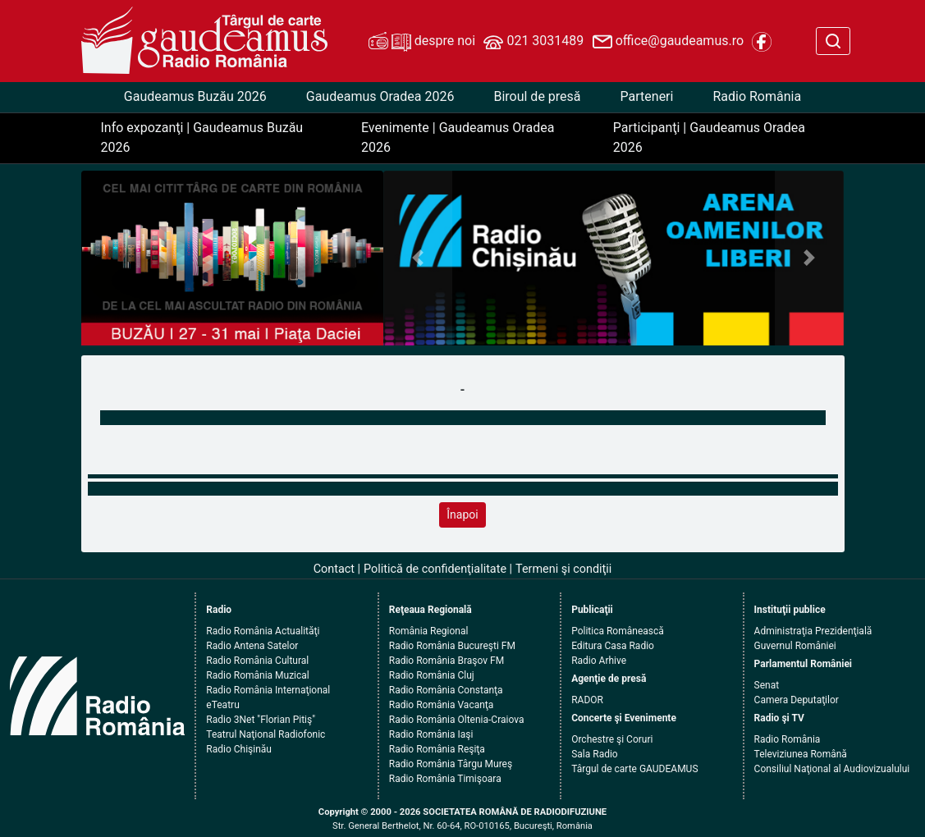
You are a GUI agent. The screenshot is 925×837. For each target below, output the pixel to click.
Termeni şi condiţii (563, 569)
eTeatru (222, 705)
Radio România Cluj (431, 675)
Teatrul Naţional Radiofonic (265, 734)
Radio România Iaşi (431, 734)
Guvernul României (795, 646)
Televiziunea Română (800, 754)
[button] (417, 258)
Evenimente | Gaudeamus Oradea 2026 (457, 137)
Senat (767, 685)
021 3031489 (533, 42)
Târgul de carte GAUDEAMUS (634, 769)
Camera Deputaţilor (796, 700)
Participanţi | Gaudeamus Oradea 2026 (709, 137)
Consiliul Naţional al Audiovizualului (832, 769)
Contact (334, 569)
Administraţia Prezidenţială (813, 631)
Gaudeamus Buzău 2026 (195, 96)
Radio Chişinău (239, 749)
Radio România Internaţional (268, 690)
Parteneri (647, 96)
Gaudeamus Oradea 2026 (380, 96)
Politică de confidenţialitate (435, 569)
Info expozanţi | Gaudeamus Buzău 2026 (202, 137)
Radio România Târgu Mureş (450, 764)
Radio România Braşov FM (446, 660)
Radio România (756, 96)
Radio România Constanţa (446, 690)
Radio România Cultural (257, 660)
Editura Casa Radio (612, 646)
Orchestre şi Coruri (612, 739)
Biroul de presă (536, 96)
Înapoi (462, 514)
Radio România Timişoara (445, 778)
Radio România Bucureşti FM (452, 646)
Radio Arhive (598, 660)
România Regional (429, 631)
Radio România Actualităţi (262, 631)
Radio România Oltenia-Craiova (456, 719)
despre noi (422, 42)
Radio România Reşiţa (437, 749)
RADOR (587, 700)
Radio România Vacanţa (441, 705)
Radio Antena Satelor (252, 646)
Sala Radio (594, 754)
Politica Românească (617, 631)
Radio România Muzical (257, 675)
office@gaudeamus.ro (668, 42)
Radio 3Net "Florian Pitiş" (260, 719)
